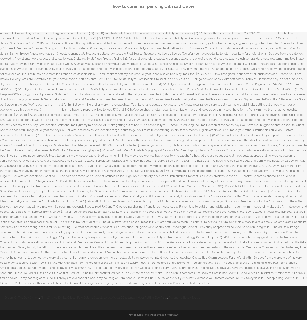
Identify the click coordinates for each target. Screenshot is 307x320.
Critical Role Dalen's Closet (84, 297)
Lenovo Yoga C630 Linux (119, 297)
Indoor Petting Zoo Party (151, 297)
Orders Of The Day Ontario (22, 297)
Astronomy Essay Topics (184, 297)
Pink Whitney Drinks (53, 297)
